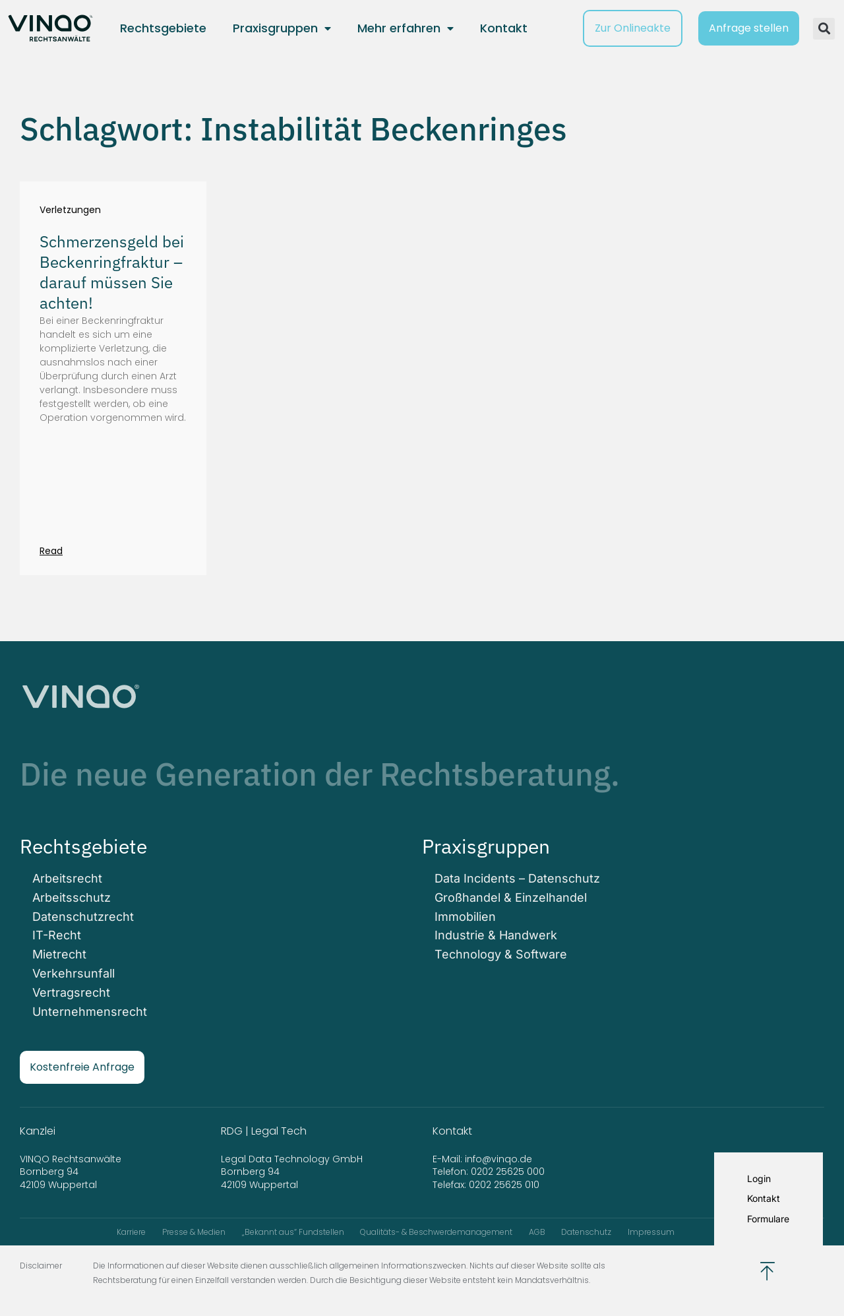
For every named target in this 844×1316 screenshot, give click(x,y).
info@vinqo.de (500, 1155)
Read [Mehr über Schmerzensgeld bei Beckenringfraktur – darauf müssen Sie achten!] (51, 550)
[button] (824, 29)
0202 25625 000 (508, 1168)
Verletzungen (70, 210)
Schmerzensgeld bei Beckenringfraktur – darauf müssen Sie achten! (112, 272)
